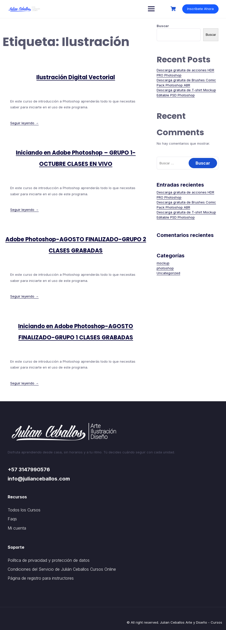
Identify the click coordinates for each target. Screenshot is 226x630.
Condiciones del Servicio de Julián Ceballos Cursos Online (62, 569)
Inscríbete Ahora (200, 9)
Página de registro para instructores (41, 578)
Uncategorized (168, 273)
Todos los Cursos (24, 509)
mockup (163, 263)
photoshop (165, 268)
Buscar (163, 26)
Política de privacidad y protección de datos (49, 560)
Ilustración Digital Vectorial (75, 77)
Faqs (12, 518)
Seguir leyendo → (24, 123)
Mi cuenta (17, 528)
